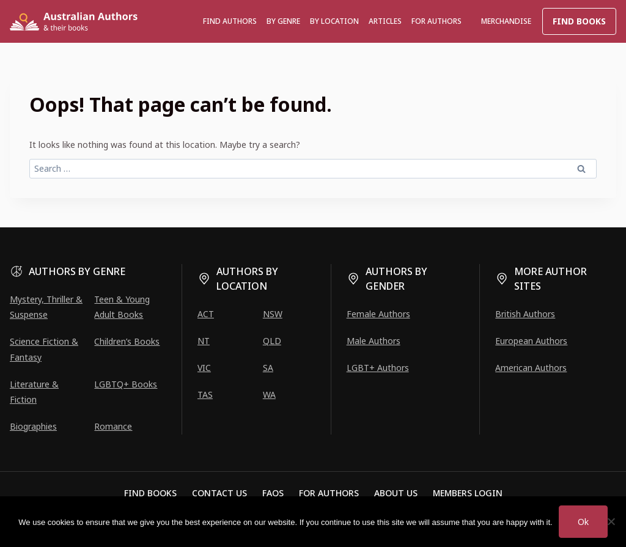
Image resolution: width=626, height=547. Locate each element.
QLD (272, 341)
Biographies (33, 426)
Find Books (579, 21)
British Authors (525, 314)
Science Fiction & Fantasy (44, 349)
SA (268, 367)
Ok (583, 521)
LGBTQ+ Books (125, 384)
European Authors (531, 341)
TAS (205, 394)
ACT (205, 314)
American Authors (531, 367)
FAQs (273, 493)
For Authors (329, 493)
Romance (113, 426)
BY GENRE (283, 21)
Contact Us (219, 493)
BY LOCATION (334, 21)
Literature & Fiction (34, 391)
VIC (204, 367)
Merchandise (506, 21)
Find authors (230, 21)
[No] (611, 521)
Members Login (468, 493)
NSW (272, 314)
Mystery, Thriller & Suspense (46, 306)
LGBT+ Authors (378, 367)
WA (269, 394)
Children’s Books (127, 341)
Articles (385, 21)
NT (203, 341)
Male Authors (373, 341)
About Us (396, 493)
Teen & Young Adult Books (122, 306)
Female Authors (378, 314)
